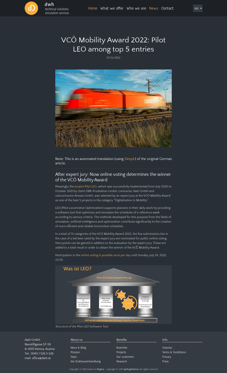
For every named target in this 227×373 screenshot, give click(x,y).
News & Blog (78, 348)
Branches (121, 348)
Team (74, 357)
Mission (75, 352)
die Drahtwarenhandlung (86, 361)
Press (165, 361)
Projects (121, 352)
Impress (167, 348)
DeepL (130, 159)
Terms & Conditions (174, 352)
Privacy (166, 357)
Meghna (100, 369)
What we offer (112, 8)
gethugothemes (131, 369)
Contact (167, 8)
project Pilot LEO (86, 186)
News (153, 8)
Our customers (125, 357)
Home (92, 8)
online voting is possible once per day (106, 255)
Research (121, 361)
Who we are (136, 8)
